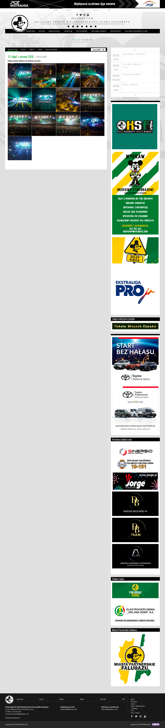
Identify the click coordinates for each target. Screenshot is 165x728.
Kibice (32, 49)
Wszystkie (13, 49)
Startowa (20, 699)
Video (88, 40)
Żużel (55, 10)
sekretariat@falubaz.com (19, 714)
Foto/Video (81, 31)
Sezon (42, 31)
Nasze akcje (54, 31)
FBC (109, 10)
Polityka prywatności (12, 718)
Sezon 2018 (97, 49)
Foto (76, 40)
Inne (40, 49)
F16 (132, 711)
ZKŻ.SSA (96, 10)
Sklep (82, 10)
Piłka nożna (51, 49)
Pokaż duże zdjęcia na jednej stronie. (24, 60)
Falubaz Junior (98, 31)
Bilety (69, 10)
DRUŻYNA (30, 31)
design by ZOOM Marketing (145, 724)
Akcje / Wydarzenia (138, 706)
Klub (20, 31)
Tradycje (68, 31)
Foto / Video (135, 713)
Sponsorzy (115, 31)
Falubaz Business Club (136, 31)
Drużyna (134, 701)
